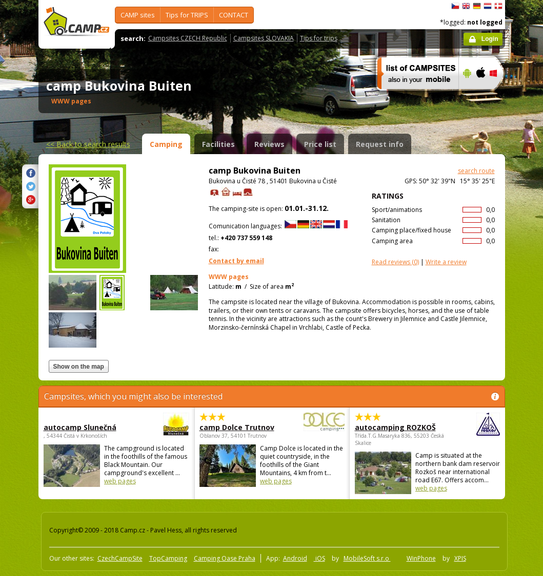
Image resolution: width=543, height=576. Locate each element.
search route (476, 170)
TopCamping (168, 558)
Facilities (218, 144)
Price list (320, 144)
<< (88, 144)
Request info (380, 144)
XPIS (460, 558)
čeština (455, 6)
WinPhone (421, 558)
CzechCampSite (120, 558)
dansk (498, 6)
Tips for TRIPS (187, 14)
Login (489, 38)
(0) (395, 262)
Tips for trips (318, 38)
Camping (166, 144)
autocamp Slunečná (88, 427)
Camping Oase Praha (224, 558)
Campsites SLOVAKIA (263, 38)
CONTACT (233, 14)
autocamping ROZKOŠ (399, 427)
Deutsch (477, 6)
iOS (319, 558)
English (466, 6)
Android (295, 558)
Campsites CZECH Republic (187, 38)
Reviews (269, 144)
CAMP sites (137, 14)
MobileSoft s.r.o (367, 558)
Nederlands (488, 6)
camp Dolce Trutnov (243, 427)
